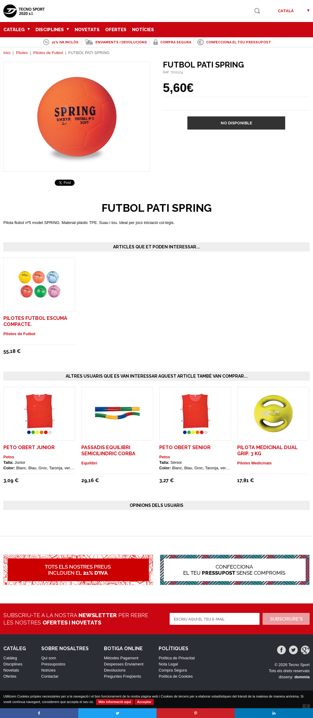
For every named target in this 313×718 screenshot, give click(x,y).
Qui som (48, 658)
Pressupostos (53, 664)
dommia (302, 677)
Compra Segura (173, 670)
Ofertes (116, 29)
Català (286, 11)
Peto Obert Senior (185, 447)
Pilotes (22, 52)
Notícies (143, 29)
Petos (8, 457)
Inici (6, 52)
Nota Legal (168, 664)
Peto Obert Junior (29, 447)
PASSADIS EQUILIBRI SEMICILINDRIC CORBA (108, 450)
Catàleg (16, 29)
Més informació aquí (114, 702)
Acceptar (144, 702)
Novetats (87, 29)
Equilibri (89, 463)
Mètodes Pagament (121, 658)
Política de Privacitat (177, 658)
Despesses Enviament (123, 664)
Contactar (49, 676)
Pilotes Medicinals (254, 463)
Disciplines (52, 29)
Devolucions (115, 670)
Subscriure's (286, 619)
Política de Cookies (176, 676)
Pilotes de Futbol (48, 52)
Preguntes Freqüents (122, 676)
